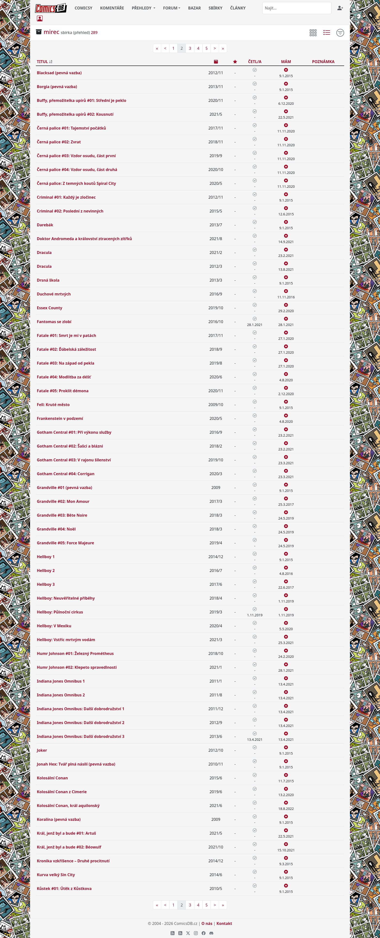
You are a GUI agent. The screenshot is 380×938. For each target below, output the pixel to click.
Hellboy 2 (46, 570)
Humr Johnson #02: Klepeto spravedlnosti (77, 667)
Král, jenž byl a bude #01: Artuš (66, 833)
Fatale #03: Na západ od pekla (65, 363)
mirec (51, 32)
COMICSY (83, 8)
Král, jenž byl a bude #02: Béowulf (69, 847)
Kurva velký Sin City (56, 874)
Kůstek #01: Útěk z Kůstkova (64, 888)
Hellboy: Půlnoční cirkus (60, 612)
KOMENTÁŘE (112, 8)
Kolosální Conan (52, 778)
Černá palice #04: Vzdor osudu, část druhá (77, 169)
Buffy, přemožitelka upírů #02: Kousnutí (75, 114)
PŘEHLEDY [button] (142, 8)
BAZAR (194, 8)
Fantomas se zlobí (54, 321)
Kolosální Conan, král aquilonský (68, 805)
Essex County (49, 307)
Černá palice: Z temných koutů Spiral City (76, 183)
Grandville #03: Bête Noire (62, 515)
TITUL (42, 61)
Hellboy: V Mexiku (54, 625)
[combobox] (297, 8)
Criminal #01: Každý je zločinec (66, 197)
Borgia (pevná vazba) (57, 86)
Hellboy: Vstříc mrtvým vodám (66, 639)
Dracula (44, 252)
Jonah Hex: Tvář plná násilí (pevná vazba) (76, 764)
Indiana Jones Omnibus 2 (61, 695)
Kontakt (224, 923)
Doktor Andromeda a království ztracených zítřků (84, 238)
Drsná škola (48, 280)
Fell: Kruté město (53, 404)
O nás (206, 923)
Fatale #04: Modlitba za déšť (64, 377)
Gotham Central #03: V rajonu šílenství (74, 460)
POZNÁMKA (323, 61)
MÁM (286, 61)
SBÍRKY (215, 8)
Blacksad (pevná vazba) (59, 72)
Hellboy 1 (46, 556)
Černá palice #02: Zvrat (59, 142)
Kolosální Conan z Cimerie (62, 791)
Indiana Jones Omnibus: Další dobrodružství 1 (80, 708)
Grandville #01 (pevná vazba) (64, 487)
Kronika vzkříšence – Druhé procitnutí (73, 861)
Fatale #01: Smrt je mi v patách (66, 335)
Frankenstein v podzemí (60, 418)
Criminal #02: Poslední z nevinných (70, 211)
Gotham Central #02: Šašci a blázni (70, 446)
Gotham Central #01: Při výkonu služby (74, 432)
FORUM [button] (170, 8)
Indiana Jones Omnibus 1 (61, 681)
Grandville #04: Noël (56, 529)
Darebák (45, 225)
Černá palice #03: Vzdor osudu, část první (76, 155)
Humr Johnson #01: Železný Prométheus (75, 653)
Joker (42, 750)
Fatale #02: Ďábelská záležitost (66, 349)
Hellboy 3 (46, 584)
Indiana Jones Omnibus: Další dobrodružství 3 (80, 736)
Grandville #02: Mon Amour (63, 501)
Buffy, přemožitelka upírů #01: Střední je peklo (81, 100)
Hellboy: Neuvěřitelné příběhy (66, 598)
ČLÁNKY (238, 8)
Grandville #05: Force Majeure (65, 543)
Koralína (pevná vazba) (59, 819)
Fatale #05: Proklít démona (62, 390)
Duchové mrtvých (54, 294)
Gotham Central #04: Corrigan (66, 473)
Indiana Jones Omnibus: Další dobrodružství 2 (80, 722)
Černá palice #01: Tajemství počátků (71, 128)
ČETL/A (254, 61)
